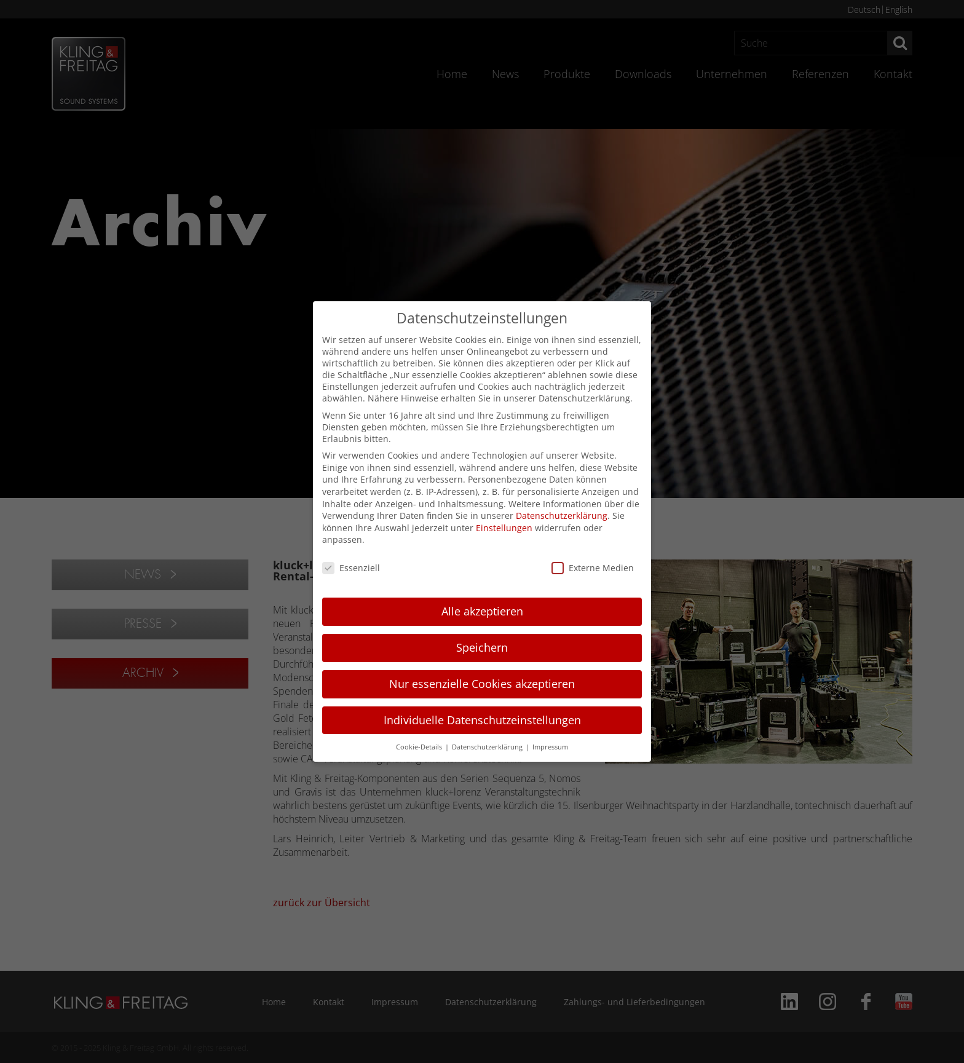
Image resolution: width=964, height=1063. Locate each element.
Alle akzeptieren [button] (482, 611)
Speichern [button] (482, 647)
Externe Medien (592, 568)
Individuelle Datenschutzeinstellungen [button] (482, 720)
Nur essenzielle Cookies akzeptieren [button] (482, 683)
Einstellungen (504, 528)
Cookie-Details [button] (420, 747)
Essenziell (351, 568)
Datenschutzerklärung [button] (488, 747)
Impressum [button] (550, 747)
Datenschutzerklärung (561, 515)
